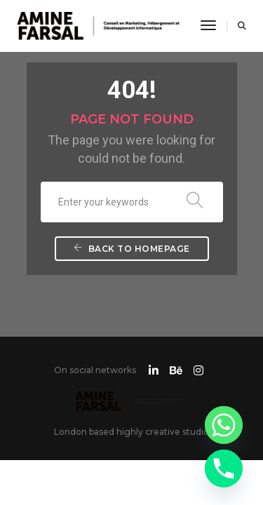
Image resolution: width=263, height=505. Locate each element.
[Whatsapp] (224, 425)
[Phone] (224, 468)
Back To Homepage (132, 248)
